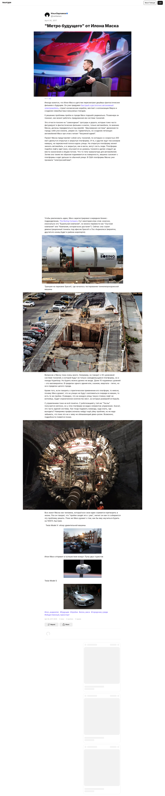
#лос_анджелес (52, 612)
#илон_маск (84, 612)
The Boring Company (69, 221)
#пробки (74, 612)
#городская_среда (99, 612)
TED (49, 98)
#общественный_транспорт (57, 615)
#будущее (64, 612)
